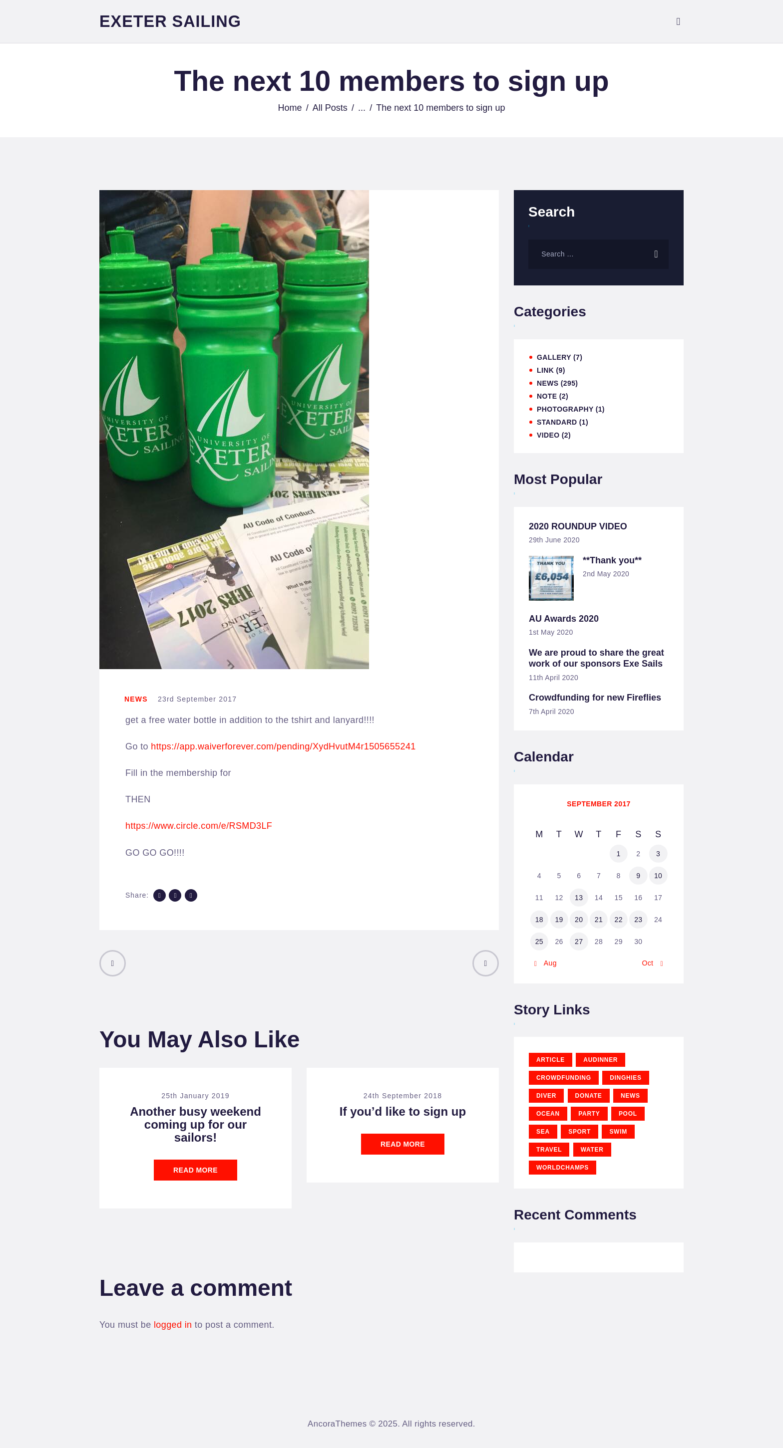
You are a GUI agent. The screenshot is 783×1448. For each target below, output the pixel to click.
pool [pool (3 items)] (628, 1113)
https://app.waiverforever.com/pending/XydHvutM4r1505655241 (283, 746)
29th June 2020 (554, 540)
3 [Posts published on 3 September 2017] (658, 854)
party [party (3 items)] (589, 1113)
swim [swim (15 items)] (618, 1131)
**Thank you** (612, 560)
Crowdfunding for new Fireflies (595, 698)
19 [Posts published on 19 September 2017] (559, 920)
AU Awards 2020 (564, 619)
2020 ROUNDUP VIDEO (578, 526)
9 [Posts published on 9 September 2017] (638, 876)
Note (547, 396)
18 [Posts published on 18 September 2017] (539, 920)
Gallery (554, 357)
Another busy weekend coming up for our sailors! (195, 1124)
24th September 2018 (403, 1096)
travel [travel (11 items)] (549, 1149)
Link (545, 370)
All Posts (330, 108)
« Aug (547, 963)
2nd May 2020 (606, 574)
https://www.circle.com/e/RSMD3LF (198, 826)
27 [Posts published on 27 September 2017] (579, 942)
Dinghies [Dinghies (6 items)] (626, 1077)
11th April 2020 (553, 678)
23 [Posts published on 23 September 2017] (638, 920)
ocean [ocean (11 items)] (548, 1113)
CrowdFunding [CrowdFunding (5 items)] (563, 1077)
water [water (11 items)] (592, 1149)
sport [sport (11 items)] (579, 1131)
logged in (173, 1325)
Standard (557, 422)
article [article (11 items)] (550, 1059)
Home (290, 108)
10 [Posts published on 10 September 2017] (658, 876)
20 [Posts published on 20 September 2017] (579, 920)
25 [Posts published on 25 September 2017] (539, 942)
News (136, 699)
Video (548, 435)
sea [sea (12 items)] (543, 1131)
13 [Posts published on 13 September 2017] (579, 898)
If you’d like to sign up (403, 1111)
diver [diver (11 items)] (546, 1095)
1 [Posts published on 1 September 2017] (619, 854)
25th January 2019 (195, 1096)
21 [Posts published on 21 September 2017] (599, 920)
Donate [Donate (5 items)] (588, 1095)
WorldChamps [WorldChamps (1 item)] (562, 1167)
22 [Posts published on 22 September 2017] (618, 920)
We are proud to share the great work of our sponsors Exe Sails (596, 658)
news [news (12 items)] (630, 1095)
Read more (195, 1170)
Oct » (650, 963)
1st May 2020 (551, 632)
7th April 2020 (551, 712)
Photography (565, 409)
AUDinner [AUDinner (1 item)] (600, 1059)
